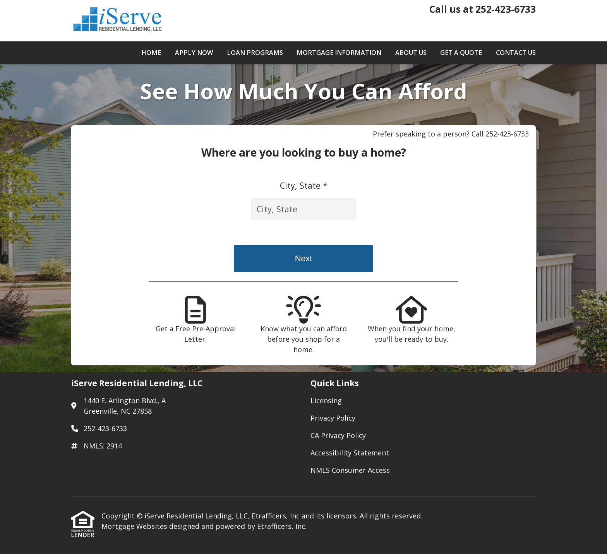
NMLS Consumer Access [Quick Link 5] (350, 470)
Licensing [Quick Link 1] (326, 400)
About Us (411, 52)
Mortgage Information (339, 52)
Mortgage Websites (135, 526)
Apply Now (194, 52)
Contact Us (516, 52)
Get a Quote (461, 52)
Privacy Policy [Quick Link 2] (332, 418)
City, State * (304, 185)
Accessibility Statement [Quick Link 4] (349, 452)
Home (151, 52)
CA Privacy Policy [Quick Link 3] (338, 435)
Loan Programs (255, 52)
